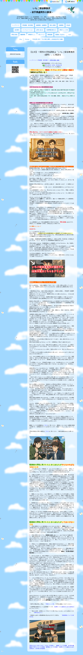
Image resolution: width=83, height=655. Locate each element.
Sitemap (27, 39)
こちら (46, 425)
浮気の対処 (14, 34)
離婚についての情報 (61, 645)
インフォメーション (27, 30)
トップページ (15, 25)
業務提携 (50, 34)
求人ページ (41, 34)
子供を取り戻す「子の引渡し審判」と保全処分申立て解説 (47, 39)
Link (69, 34)
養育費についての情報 (52, 647)
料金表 (68, 25)
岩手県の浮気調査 (40, 648)
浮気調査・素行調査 (27, 25)
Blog (20, 39)
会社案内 (17, 30)
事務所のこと (31, 34)
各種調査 (61, 25)
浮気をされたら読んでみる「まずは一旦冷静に (41, 645)
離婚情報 (23, 34)
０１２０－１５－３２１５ (53, 65)
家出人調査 (53, 25)
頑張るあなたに (38, 612)
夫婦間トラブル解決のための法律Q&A (64, 606)
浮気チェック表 (63, 30)
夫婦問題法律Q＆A (51, 30)
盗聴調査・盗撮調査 (41, 25)
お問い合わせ (70, 2)
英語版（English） (60, 34)
